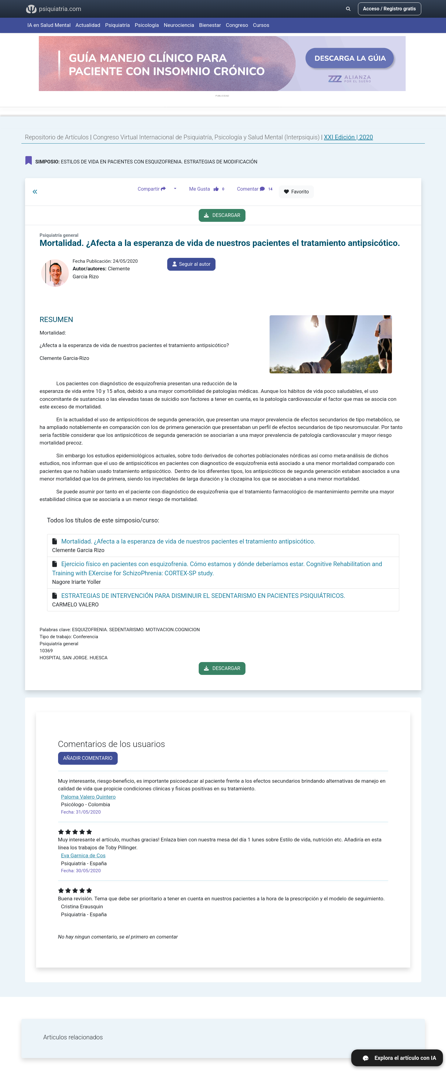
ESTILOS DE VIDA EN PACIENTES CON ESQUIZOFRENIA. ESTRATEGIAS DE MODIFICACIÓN (141, 160)
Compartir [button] (155, 189)
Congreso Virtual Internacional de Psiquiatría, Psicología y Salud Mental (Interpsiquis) (207, 137)
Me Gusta (208, 189)
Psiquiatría (117, 25)
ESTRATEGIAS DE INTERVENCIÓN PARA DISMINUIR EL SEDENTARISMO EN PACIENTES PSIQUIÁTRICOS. (203, 595)
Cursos (261, 25)
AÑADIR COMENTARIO (87, 758)
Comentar (256, 189)
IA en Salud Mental (49, 25)
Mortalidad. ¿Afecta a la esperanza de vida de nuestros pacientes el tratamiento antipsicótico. (188, 541)
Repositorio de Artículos (57, 137)
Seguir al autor (191, 264)
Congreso (237, 25)
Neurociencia (179, 25)
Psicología (147, 25)
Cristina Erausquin (82, 906)
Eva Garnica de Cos (83, 855)
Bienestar (210, 25)
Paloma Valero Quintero (88, 797)
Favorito (296, 192)
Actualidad (88, 25)
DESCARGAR (222, 215)
